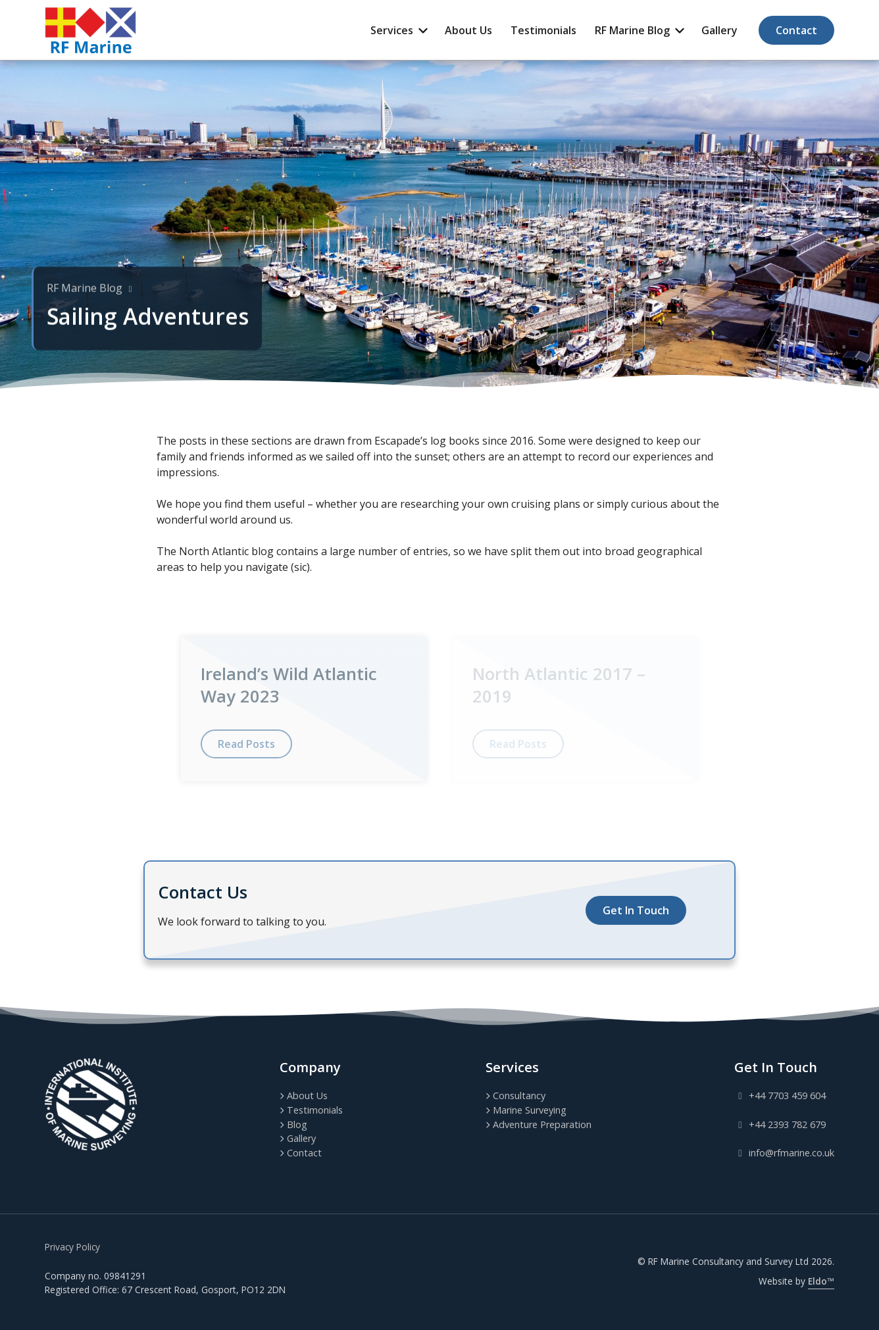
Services (391, 30)
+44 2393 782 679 (780, 1124)
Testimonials (543, 30)
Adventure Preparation (542, 1124)
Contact (796, 30)
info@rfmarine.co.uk (784, 1152)
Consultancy (519, 1095)
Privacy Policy (72, 1247)
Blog (297, 1124)
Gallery (719, 30)
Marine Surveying (529, 1110)
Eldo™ (821, 1281)
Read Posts (246, 744)
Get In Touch (636, 910)
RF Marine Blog (632, 30)
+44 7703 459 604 (780, 1095)
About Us (468, 30)
